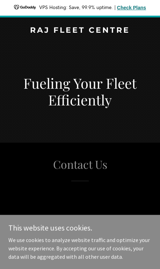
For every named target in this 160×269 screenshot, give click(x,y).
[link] (80, 30)
